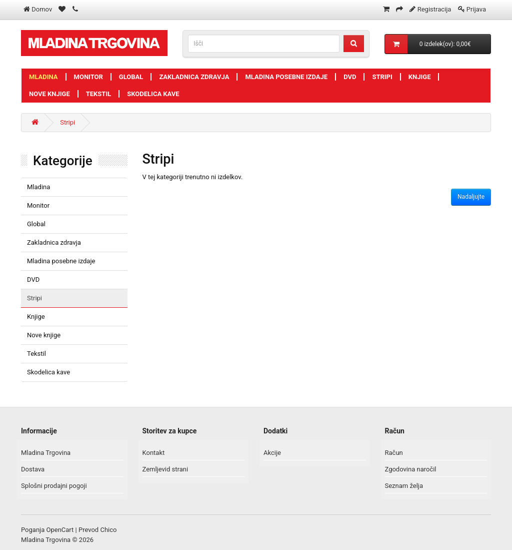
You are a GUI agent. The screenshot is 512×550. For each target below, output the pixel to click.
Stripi (382, 77)
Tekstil (99, 94)
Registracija (435, 9)
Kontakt (153, 452)
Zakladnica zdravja (194, 77)
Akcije (272, 452)
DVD (350, 77)
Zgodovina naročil (410, 469)
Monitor (88, 77)
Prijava (476, 9)
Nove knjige (49, 94)
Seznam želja (404, 485)
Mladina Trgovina (45, 452)
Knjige (419, 77)
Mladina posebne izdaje (286, 77)
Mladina (43, 77)
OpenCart (60, 529)
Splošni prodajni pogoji (54, 485)
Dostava (32, 469)
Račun (394, 452)
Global (131, 77)
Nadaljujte (471, 196)
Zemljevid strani (165, 469)
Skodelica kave (153, 94)
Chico (108, 529)
